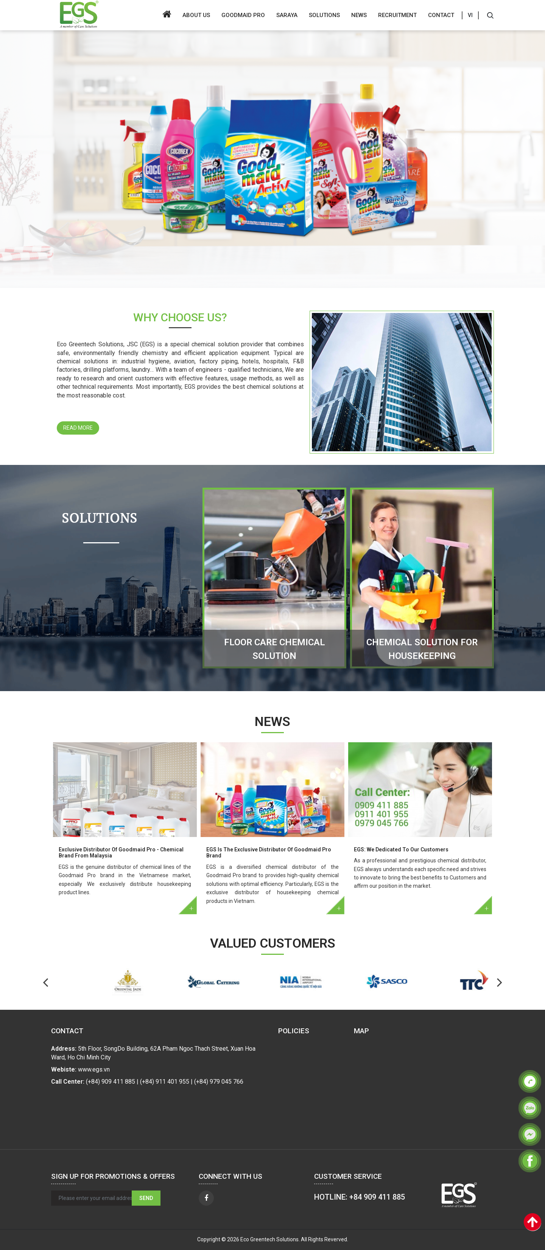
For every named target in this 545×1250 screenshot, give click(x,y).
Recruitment (397, 15)
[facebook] (206, 1198)
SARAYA (286, 15)
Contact (441, 15)
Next (45, 982)
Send (146, 1198)
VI (470, 15)
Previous (499, 982)
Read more (78, 428)
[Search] (490, 15)
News (359, 15)
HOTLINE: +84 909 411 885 (359, 1197)
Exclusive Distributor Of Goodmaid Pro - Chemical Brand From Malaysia (121, 852)
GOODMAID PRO (243, 15)
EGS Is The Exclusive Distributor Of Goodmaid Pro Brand (268, 852)
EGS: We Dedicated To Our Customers (401, 849)
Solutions (324, 15)
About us (196, 15)
